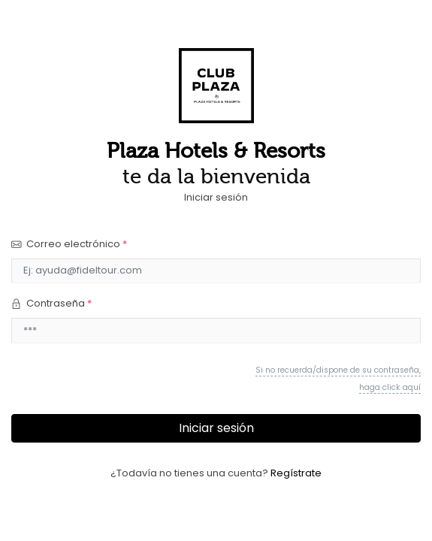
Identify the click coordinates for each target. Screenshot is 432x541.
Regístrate (296, 473)
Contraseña (51, 303)
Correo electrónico (69, 244)
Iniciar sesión (216, 428)
